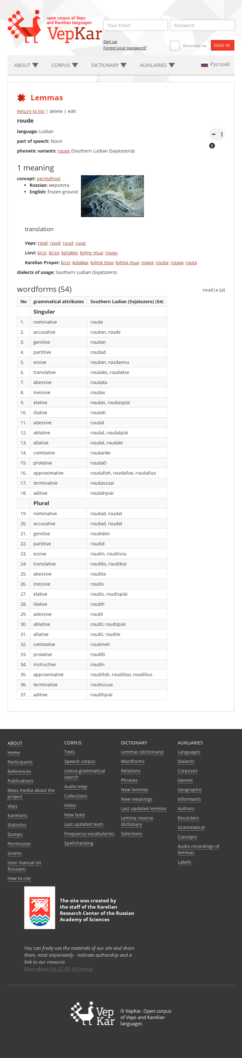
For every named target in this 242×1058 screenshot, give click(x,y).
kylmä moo (101, 262)
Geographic (190, 790)
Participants (20, 762)
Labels (184, 862)
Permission (19, 844)
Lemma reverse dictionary (137, 821)
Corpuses (188, 771)
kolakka (80, 262)
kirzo (54, 253)
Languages (189, 752)
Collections (75, 796)
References (19, 771)
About (15, 743)
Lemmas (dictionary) (142, 752)
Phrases (129, 780)
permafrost (48, 178)
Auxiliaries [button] (157, 65)
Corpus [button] (65, 65)
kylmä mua (127, 262)
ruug (81, 243)
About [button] (26, 65)
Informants (189, 799)
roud (55, 243)
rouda (162, 262)
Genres (185, 780)
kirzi (41, 253)
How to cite (19, 878)
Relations (131, 771)
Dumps (15, 834)
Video (70, 805)
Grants (15, 853)
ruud (68, 243)
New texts (74, 815)
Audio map (75, 786)
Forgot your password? (125, 48)
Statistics (17, 825)
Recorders (188, 818)
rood (43, 243)
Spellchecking (78, 843)
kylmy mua (91, 253)
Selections (131, 834)
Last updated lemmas (144, 808)
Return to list (30, 111)
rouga (177, 262)
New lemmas (134, 790)
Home (14, 752)
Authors (186, 808)
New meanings (137, 799)
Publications (20, 781)
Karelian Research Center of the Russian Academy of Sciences (97, 913)
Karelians (17, 815)
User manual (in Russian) (24, 866)
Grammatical (191, 827)
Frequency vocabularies (89, 834)
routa (191, 262)
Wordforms (133, 761)
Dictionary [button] (109, 65)
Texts (69, 752)
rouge (64, 151)
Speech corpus (79, 761)
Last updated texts (83, 824)
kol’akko (69, 253)
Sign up (110, 41)
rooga (147, 262)
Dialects (186, 761)
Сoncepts (187, 837)
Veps (13, 806)
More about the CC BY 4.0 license (58, 969)
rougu (111, 253)
